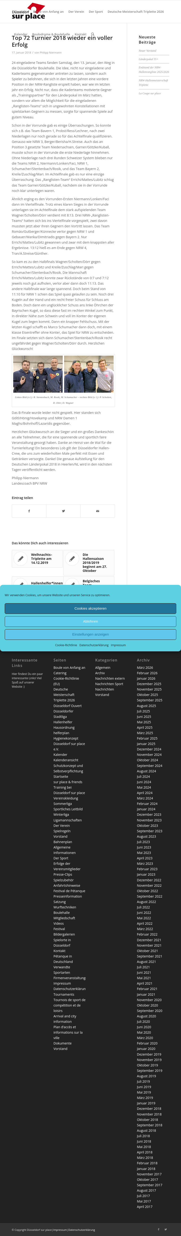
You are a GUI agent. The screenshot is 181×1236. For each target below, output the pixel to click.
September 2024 (149, 765)
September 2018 (149, 1125)
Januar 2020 (146, 1048)
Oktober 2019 (147, 1065)
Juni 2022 (144, 912)
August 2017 (146, 1190)
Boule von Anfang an (69, 667)
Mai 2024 (144, 787)
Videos (58, 923)
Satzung (59, 901)
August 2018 (146, 1130)
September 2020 (149, 1010)
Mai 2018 (144, 1146)
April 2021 (144, 983)
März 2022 (145, 929)
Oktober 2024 (147, 760)
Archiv (100, 673)
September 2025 (149, 700)
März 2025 (145, 733)
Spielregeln (61, 831)
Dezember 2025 (149, 684)
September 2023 (149, 831)
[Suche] (93, 34)
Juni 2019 (144, 1087)
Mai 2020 (144, 1032)
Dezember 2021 (149, 940)
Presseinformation (67, 896)
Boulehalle (61, 912)
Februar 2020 (147, 1043)
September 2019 (149, 1070)
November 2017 (149, 1174)
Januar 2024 (146, 809)
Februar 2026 (147, 673)
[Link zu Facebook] (158, 1229)
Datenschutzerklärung (94, 645)
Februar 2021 (147, 988)
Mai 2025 (144, 722)
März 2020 (145, 1038)
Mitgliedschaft (64, 918)
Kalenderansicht (65, 760)
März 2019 (145, 1097)
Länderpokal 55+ (149, 59)
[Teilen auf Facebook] (29, 511)
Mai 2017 (144, 1201)
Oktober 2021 (147, 951)
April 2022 (144, 923)
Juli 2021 (143, 967)
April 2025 (144, 727)
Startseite (60, 776)
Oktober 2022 (147, 891)
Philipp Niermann (51, 52)
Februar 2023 (147, 869)
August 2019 (146, 1076)
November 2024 (149, 754)
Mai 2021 (144, 978)
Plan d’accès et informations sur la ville (67, 1032)
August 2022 (146, 901)
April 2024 (144, 793)
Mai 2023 (144, 852)
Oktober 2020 (147, 1005)
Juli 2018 (143, 1136)
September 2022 (149, 896)
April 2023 (144, 858)
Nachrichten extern (110, 678)
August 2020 (146, 1016)
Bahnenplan (62, 842)
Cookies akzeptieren (90, 608)
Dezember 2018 (149, 1108)
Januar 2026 (146, 678)
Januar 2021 (146, 994)
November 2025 (149, 689)
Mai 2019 (144, 1092)
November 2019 (149, 1059)
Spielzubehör (63, 880)
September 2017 (149, 1185)
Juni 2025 (144, 716)
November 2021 (149, 945)
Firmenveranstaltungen (71, 978)
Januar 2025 (146, 743)
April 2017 (144, 1206)
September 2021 (149, 956)
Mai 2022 (144, 918)
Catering (59, 673)
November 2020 (149, 1000)
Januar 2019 (146, 1103)
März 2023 (145, 863)
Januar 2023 (146, 874)
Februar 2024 (147, 803)
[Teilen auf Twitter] (63, 511)
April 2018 (144, 1152)
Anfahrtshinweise (66, 885)
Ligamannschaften (67, 820)
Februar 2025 (147, 738)
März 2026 (145, 667)
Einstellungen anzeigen (90, 634)
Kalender (60, 754)
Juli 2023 (143, 842)
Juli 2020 (143, 1021)
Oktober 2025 (147, 694)
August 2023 (146, 836)
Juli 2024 (143, 776)
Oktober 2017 (147, 1179)
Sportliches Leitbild (68, 809)
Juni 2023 (144, 847)
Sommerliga (62, 803)
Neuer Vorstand (147, 50)
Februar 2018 (147, 1163)
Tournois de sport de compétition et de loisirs (69, 1005)
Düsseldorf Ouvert (67, 705)
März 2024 (145, 798)
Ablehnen (90, 621)
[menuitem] (21, 11)
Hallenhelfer (62, 722)
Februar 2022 (147, 934)
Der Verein (61, 825)
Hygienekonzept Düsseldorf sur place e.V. (69, 743)
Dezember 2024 (149, 749)
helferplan (61, 733)
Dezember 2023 (149, 814)
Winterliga (61, 814)
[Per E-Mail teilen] (98, 511)
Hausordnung (63, 727)
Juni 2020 (144, 1027)
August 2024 (146, 771)
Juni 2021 (144, 972)
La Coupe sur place (150, 93)
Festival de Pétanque (69, 891)
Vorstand (60, 836)
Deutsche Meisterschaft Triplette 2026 (64, 694)
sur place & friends (67, 782)
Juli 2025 (143, 711)
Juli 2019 (143, 1081)
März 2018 (145, 1157)
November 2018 (149, 1114)
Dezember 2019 (149, 1054)
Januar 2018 (146, 1168)
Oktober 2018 (147, 1119)
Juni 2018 (144, 1141)
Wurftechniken (64, 907)
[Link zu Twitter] (165, 1229)
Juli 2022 (143, 907)
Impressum (118, 645)
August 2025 (146, 705)
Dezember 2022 (149, 880)
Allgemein (102, 667)
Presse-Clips (62, 874)
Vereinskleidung (65, 798)
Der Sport (60, 858)
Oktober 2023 (147, 825)
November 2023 (149, 820)
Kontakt (59, 951)
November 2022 (149, 885)
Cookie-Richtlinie (66, 645)
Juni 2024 (144, 782)
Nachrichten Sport (109, 684)
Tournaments (63, 994)
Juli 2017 (143, 1196)
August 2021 (146, 961)
